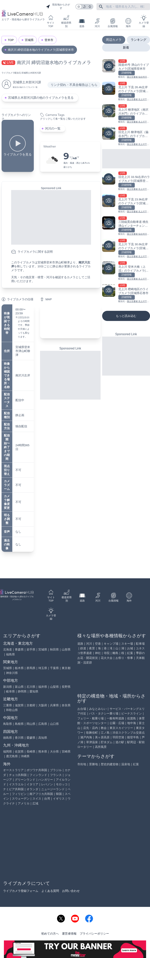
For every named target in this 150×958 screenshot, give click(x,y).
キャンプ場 (111, 643)
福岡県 (7, 751)
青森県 (19, 649)
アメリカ (23, 803)
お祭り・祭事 (124, 657)
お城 (130, 648)
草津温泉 (92, 742)
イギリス (59, 798)
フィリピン (19, 793)
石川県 (31, 686)
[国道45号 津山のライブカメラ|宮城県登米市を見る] (126, 69)
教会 (104, 728)
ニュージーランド (53, 789)
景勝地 (93, 764)
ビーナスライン (131, 713)
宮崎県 (66, 751)
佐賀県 (19, 751)
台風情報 (113, 23)
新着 (126, 47)
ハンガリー (45, 779)
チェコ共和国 (18, 775)
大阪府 (42, 705)
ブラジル (56, 770)
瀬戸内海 (86, 737)
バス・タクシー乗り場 (103, 713)
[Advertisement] (51, 217)
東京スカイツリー (121, 728)
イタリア (32, 784)
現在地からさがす (58, 6)
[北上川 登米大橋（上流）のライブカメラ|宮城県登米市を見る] (126, 271)
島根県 (19, 723)
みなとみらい (98, 708)
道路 (82, 23)
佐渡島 (131, 718)
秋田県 (54, 649)
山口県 (54, 723)
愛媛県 (31, 737)
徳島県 (7, 737)
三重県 (7, 705)
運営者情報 (69, 933)
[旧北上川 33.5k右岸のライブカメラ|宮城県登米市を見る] (126, 181)
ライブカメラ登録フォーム (20, 890)
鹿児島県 (12, 756)
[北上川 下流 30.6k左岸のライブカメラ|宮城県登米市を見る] (126, 248)
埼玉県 (42, 668)
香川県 (19, 737)
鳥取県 (7, 723)
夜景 (92, 648)
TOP (11, 40)
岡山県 (31, 723)
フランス (56, 775)
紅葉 (130, 653)
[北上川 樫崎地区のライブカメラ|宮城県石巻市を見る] (126, 293)
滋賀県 (19, 705)
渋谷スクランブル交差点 (128, 732)
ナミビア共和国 (13, 789)
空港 (98, 643)
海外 (128, 23)
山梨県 (54, 686)
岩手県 (31, 649)
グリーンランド (25, 779)
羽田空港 (118, 737)
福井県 (42, 686)
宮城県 (29, 40)
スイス (36, 798)
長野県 (66, 686)
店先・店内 (90, 728)
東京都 (66, 668)
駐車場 (140, 643)
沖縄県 (25, 756)
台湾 (47, 798)
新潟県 (7, 686)
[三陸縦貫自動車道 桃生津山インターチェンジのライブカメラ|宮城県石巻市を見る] (126, 226)
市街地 (81, 764)
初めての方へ (50, 933)
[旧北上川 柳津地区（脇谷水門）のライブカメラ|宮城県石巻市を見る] (126, 136)
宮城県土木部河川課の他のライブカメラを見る (41, 97)
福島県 (10, 654)
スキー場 (127, 643)
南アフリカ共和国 (41, 793)
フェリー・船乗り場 (90, 718)
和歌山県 (12, 710)
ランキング (138, 39)
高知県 (42, 737)
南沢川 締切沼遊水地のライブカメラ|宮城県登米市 (41, 49)
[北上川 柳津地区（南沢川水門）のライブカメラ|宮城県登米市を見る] (126, 114)
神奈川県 (12, 673)
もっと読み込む (126, 315)
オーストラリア (13, 770)
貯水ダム (106, 742)
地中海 (131, 723)
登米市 (49, 40)
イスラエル (16, 784)
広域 (35, 803)
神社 (98, 653)
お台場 (81, 708)
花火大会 (106, 657)
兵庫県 (54, 705)
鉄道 (83, 648)
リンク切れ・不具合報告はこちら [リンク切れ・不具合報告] (74, 84)
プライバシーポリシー (94, 933)
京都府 (31, 705)
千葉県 (54, 668)
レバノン (47, 784)
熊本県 (42, 751)
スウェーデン (20, 798)
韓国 (59, 793)
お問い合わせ (71, 890)
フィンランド (38, 775)
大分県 (54, 751)
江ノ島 (105, 732)
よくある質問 (50, 890)
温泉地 (125, 764)
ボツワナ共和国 (37, 770)
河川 (97, 23)
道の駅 (119, 742)
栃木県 (19, 668)
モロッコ (62, 784)
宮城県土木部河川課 (31, 73)
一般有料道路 (115, 718)
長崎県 (31, 751)
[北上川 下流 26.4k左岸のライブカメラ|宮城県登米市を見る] (126, 91)
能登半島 (133, 737)
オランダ (32, 789)
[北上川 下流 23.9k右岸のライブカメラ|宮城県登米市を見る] (126, 203)
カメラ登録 (144, 21)
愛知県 (33, 691)
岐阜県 (10, 691)
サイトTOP (50, 21)
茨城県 (7, 668)
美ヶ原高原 (102, 737)
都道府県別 (66, 21)
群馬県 (31, 668)
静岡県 (22, 691)
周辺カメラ (113, 39)
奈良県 (66, 705)
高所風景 (101, 746)
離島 (115, 653)
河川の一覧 (53, 128)
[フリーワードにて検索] (101, 6)
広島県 (42, 723)
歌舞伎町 (92, 732)
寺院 (107, 653)
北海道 (7, 649)
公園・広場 (117, 723)
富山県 (19, 686)
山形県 (66, 649)
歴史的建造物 (109, 764)
